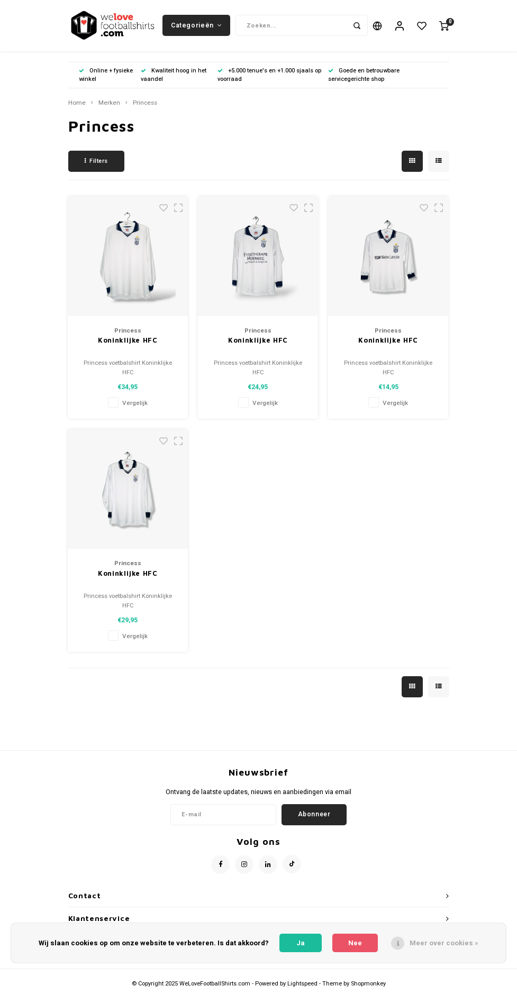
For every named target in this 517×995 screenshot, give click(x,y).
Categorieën (196, 26)
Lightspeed (302, 985)
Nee (355, 943)
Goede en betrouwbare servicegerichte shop (364, 76)
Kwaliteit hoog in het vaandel (173, 76)
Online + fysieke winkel (106, 76)
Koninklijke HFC (128, 342)
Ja (300, 943)
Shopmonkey (368, 985)
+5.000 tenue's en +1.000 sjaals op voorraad (269, 76)
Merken (109, 104)
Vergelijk (135, 405)
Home (77, 104)
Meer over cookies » (444, 943)
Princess (145, 104)
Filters (96, 162)
